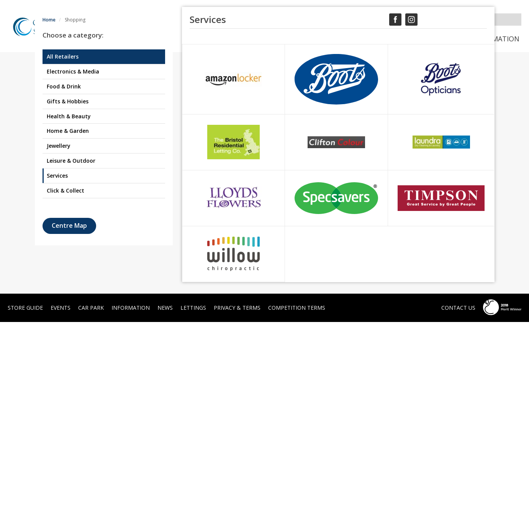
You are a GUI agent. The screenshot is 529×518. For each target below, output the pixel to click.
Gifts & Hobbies (67, 297)
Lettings (193, 503)
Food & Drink (64, 282)
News (403, 38)
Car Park (442, 38)
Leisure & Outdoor (71, 356)
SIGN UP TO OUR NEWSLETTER (294, 18)
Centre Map (69, 421)
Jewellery (58, 341)
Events (367, 38)
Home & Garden (68, 326)
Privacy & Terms (237, 503)
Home (49, 215)
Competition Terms (296, 503)
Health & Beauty (69, 311)
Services (57, 371)
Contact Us (458, 503)
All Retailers (63, 252)
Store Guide (318, 38)
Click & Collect (65, 386)
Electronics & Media (73, 267)
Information (495, 38)
